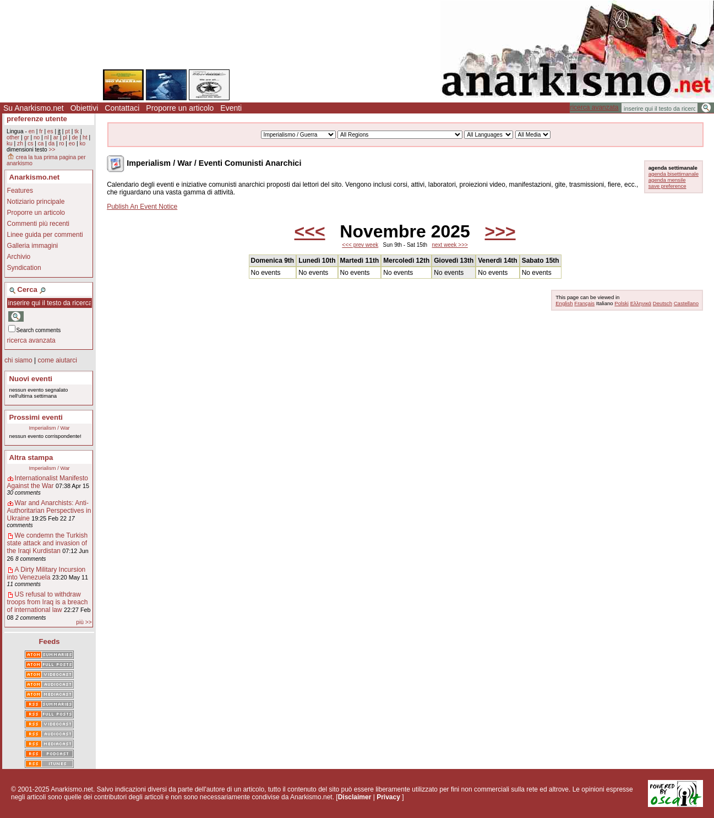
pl (65, 137)
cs (30, 143)
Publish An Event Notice (142, 206)
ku (10, 143)
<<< (310, 231)
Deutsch (662, 303)
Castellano (686, 303)
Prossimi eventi (36, 417)
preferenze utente (37, 119)
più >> (83, 622)
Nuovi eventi (30, 379)
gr (26, 137)
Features (20, 190)
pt (67, 131)
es (50, 131)
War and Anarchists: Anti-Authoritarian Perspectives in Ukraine (49, 510)
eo (72, 143)
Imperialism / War (49, 428)
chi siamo (18, 360)
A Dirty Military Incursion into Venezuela (46, 573)
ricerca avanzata (594, 107)
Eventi (231, 108)
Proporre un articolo (180, 108)
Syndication (24, 268)
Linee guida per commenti (45, 235)
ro (61, 143)
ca (41, 143)
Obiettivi (84, 108)
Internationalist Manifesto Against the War (47, 482)
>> (51, 150)
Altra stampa (31, 457)
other (13, 137)
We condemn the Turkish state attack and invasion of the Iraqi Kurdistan (47, 543)
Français (584, 303)
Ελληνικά (640, 303)
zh (20, 143)
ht (85, 137)
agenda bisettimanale (673, 174)
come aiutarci (57, 360)
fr (40, 131)
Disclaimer (355, 797)
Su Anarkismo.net (33, 108)
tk (76, 131)
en (32, 131)
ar (55, 137)
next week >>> (450, 245)
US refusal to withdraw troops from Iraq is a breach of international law (47, 602)
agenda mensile (667, 180)
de (75, 137)
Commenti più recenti (38, 223)
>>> (500, 231)
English (564, 303)
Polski (621, 303)
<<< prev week (360, 245)
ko (82, 143)
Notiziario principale (36, 201)
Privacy (388, 797)
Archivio (19, 257)
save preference (667, 186)
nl (47, 137)
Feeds (49, 641)
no (37, 137)
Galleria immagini (32, 246)
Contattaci (122, 108)
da (51, 143)
